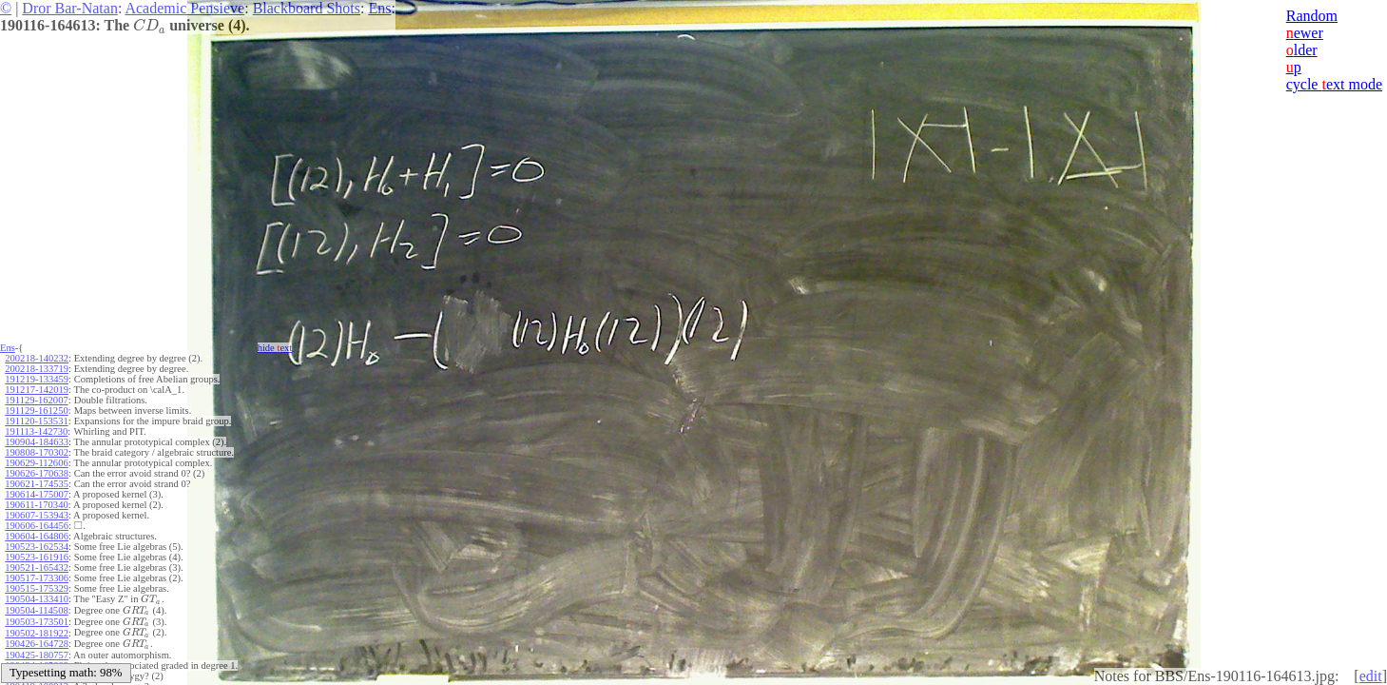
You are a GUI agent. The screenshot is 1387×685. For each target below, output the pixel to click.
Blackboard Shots (306, 8)
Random (1312, 16)
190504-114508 (36, 609)
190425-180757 (36, 651)
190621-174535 (36, 484)
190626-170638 (36, 473)
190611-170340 (36, 504)
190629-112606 (36, 463)
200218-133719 (36, 368)
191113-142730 (36, 431)
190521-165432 (36, 567)
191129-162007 (36, 400)
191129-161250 (36, 410)
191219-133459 (36, 379)
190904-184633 (36, 442)
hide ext (275, 347)
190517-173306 (36, 578)
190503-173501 (36, 620)
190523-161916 (36, 557)
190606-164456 (36, 525)
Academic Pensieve (184, 8)
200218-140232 (36, 358)
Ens (379, 8)
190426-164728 (36, 641)
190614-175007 (36, 494)
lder (1302, 50)
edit (1370, 676)
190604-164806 (36, 536)
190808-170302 (36, 452)
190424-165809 (36, 661)
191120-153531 (36, 421)
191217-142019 (36, 389)
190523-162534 (36, 546)
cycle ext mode (1334, 84)
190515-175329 (36, 588)
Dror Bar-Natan (70, 8)
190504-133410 (36, 599)
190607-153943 (36, 515)
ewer (1304, 33)
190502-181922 (36, 630)
